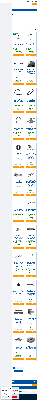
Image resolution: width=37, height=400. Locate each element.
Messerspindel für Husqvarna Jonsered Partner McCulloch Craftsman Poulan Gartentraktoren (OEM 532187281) (31, 319)
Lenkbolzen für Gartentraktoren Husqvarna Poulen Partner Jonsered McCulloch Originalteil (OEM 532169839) (6, 347)
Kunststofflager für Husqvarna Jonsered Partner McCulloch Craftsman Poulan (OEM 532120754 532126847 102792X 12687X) (18, 292)
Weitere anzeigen (18, 370)
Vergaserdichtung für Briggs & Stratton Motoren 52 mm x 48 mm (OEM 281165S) (31, 44)
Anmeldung (30, 2)
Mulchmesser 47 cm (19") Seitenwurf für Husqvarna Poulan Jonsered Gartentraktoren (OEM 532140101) (6, 155)
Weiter (23, 368)
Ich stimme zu (14, 397)
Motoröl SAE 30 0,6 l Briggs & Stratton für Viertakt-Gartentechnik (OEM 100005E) (6, 70)
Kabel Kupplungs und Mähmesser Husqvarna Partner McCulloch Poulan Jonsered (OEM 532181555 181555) (18, 210)
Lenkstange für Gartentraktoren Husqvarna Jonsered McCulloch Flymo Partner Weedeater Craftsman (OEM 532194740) (31, 210)
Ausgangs (2, 29)
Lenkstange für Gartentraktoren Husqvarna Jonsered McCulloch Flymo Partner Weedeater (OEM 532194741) (6, 237)
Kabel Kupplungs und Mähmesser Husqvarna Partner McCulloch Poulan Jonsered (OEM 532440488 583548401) (18, 128)
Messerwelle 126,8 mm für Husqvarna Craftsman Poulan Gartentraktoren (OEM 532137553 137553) (18, 181)
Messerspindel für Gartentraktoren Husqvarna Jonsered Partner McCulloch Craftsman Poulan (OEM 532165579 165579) (18, 44)
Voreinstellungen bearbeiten (7, 397)
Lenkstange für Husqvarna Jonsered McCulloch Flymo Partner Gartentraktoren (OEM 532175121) (18, 70)
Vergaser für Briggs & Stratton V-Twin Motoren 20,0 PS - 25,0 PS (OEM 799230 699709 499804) (18, 347)
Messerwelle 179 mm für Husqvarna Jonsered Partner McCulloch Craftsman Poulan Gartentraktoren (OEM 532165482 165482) (6, 292)
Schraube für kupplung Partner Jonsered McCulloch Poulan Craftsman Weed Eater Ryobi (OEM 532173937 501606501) (6, 210)
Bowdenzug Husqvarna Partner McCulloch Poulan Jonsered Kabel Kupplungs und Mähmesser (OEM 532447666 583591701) (30, 264)
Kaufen (7, 55)
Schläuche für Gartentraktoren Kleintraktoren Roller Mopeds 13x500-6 (18, 154)
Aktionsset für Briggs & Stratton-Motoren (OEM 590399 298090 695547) (6, 44)
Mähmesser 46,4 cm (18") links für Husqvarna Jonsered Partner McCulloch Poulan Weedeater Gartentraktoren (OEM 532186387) (31, 128)
